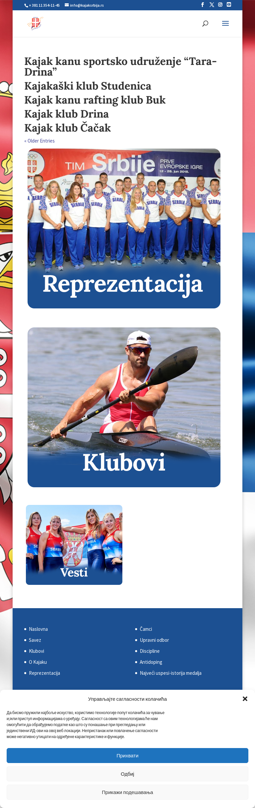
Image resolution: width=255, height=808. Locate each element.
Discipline (150, 651)
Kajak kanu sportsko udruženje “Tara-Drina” (120, 66)
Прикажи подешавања (127, 792)
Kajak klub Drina (66, 114)
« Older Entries (39, 141)
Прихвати (127, 755)
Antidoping (151, 662)
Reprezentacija (44, 673)
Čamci (146, 629)
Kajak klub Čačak (67, 128)
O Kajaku (38, 662)
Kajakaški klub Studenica (87, 86)
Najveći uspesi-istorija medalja (171, 673)
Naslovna (38, 629)
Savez (35, 640)
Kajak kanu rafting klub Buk (95, 100)
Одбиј (127, 774)
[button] (245, 698)
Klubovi (36, 651)
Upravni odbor (154, 640)
